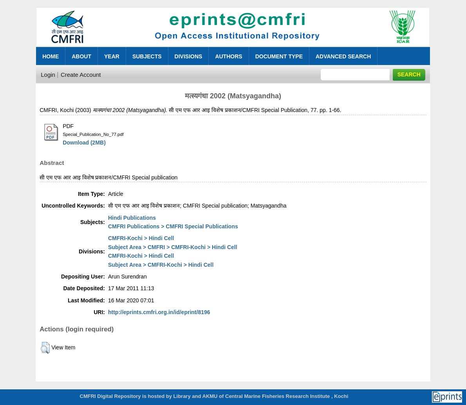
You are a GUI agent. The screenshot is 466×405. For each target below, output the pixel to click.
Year (111, 56)
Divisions (188, 56)
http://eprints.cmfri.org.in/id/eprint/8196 (159, 312)
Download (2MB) (84, 142)
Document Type (279, 56)
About (81, 56)
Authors (228, 56)
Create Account (81, 74)
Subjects (147, 56)
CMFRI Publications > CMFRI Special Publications (173, 226)
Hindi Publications (132, 218)
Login (48, 74)
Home (50, 56)
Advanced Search (343, 56)
